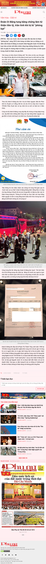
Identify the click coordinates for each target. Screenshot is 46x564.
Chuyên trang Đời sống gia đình (19, 7)
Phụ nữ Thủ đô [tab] (5, 461)
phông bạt (17, 373)
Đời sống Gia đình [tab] (15, 461)
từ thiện (24, 373)
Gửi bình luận (40, 388)
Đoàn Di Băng (7, 373)
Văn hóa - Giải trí (8, 17)
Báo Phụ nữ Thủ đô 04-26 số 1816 (23, 530)
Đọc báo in (3, 7)
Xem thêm (23, 537)
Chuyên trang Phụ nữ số (38, 7)
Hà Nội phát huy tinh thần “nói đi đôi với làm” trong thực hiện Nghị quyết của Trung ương (31, 449)
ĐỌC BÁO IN (23, 458)
